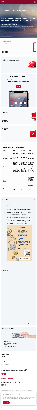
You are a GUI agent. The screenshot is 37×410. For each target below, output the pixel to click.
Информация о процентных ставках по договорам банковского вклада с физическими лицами (17, 391)
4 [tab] (31, 323)
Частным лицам (5, 354)
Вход (18, 86)
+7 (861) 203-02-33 (18, 382)
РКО (23, 369)
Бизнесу (3, 356)
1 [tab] (28, 323)
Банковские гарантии (6, 369)
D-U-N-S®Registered (5, 364)
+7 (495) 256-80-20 (6, 382)
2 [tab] (29, 323)
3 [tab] (30, 323)
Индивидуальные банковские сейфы (9, 370)
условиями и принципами (15, 398)
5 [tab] (32, 323)
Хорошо (6, 402)
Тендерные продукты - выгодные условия (17, 10)
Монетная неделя (7, 203)
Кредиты (27, 369)
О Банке (3, 359)
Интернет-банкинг (23, 370)
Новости (4, 270)
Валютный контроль (8, 328)
